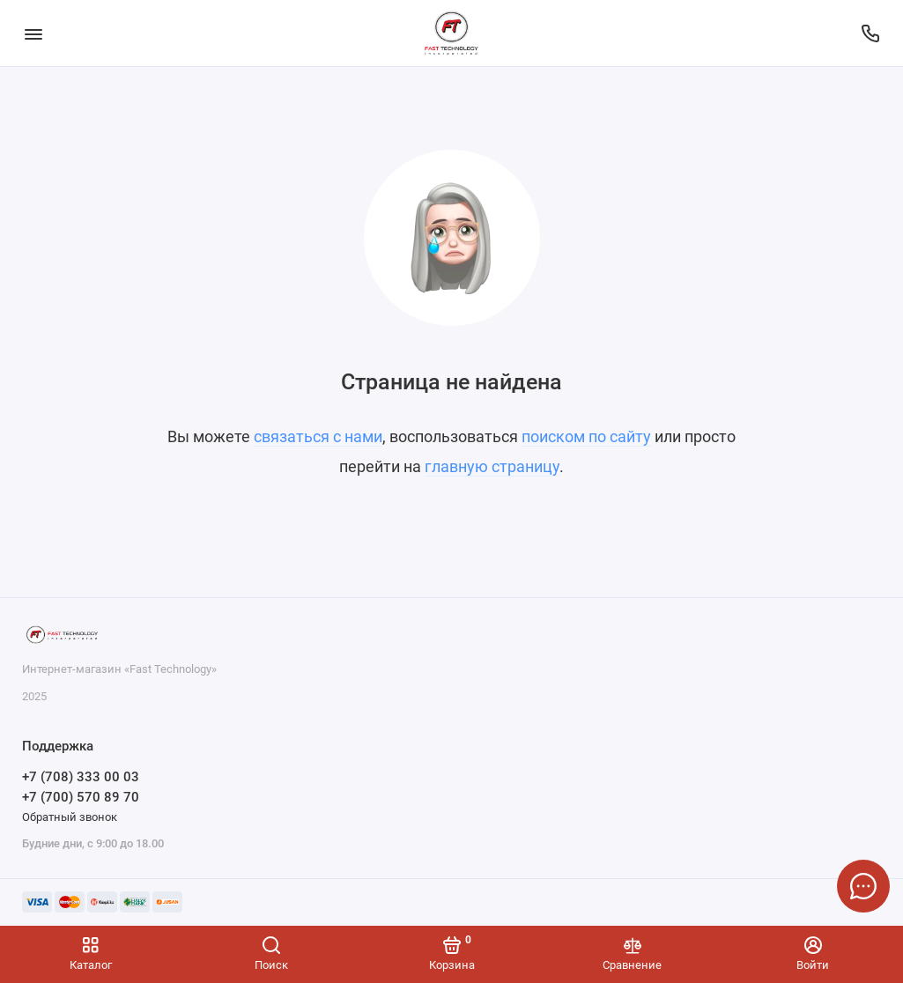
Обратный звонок (69, 817)
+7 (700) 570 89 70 (80, 797)
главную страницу (492, 466)
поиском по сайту (586, 436)
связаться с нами (318, 436)
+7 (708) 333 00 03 (80, 777)
